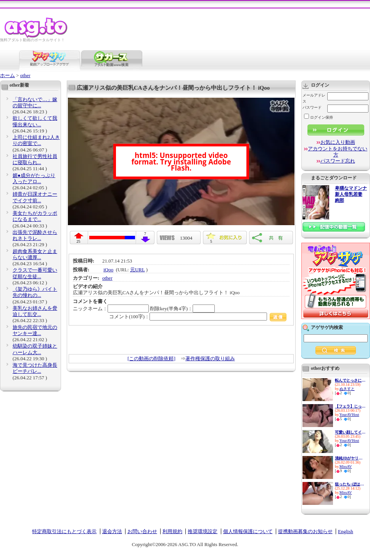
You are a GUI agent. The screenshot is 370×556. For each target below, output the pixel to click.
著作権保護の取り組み (210, 358)
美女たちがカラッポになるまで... (35, 216)
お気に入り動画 (337, 142)
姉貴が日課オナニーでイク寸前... (35, 197)
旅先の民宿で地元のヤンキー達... (35, 330)
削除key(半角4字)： (182, 308)
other (25, 75)
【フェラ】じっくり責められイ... (350, 406)
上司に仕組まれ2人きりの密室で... (36, 140)
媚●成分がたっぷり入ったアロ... (34, 178)
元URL (137, 269)
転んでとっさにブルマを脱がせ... (350, 380)
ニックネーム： (111, 308)
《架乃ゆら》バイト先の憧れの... (35, 292)
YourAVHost (349, 415)
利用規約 (172, 531)
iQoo (108, 269)
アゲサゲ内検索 (327, 327)
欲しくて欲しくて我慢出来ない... (35, 121)
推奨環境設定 (202, 531)
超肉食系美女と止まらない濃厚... (35, 254)
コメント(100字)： (197, 316)
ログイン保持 (318, 117)
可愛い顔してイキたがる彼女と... (350, 432)
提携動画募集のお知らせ (305, 531)
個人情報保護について (248, 531)
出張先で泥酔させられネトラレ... (35, 235)
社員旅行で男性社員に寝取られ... (35, 159)
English (345, 531)
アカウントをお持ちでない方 (337, 152)
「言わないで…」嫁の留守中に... (35, 102)
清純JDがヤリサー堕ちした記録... (350, 458)
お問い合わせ (142, 531)
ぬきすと (347, 389)
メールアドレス (313, 98)
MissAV (345, 466)
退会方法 (112, 531)
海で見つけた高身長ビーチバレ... (35, 368)
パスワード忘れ (337, 161)
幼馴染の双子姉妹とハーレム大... (35, 349)
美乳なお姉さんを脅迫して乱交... (35, 311)
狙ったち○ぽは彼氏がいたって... (350, 484)
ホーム (7, 75)
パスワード (312, 107)
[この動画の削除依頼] (151, 358)
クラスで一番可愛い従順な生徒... (35, 273)
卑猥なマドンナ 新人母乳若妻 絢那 (351, 194)
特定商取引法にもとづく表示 (64, 531)
